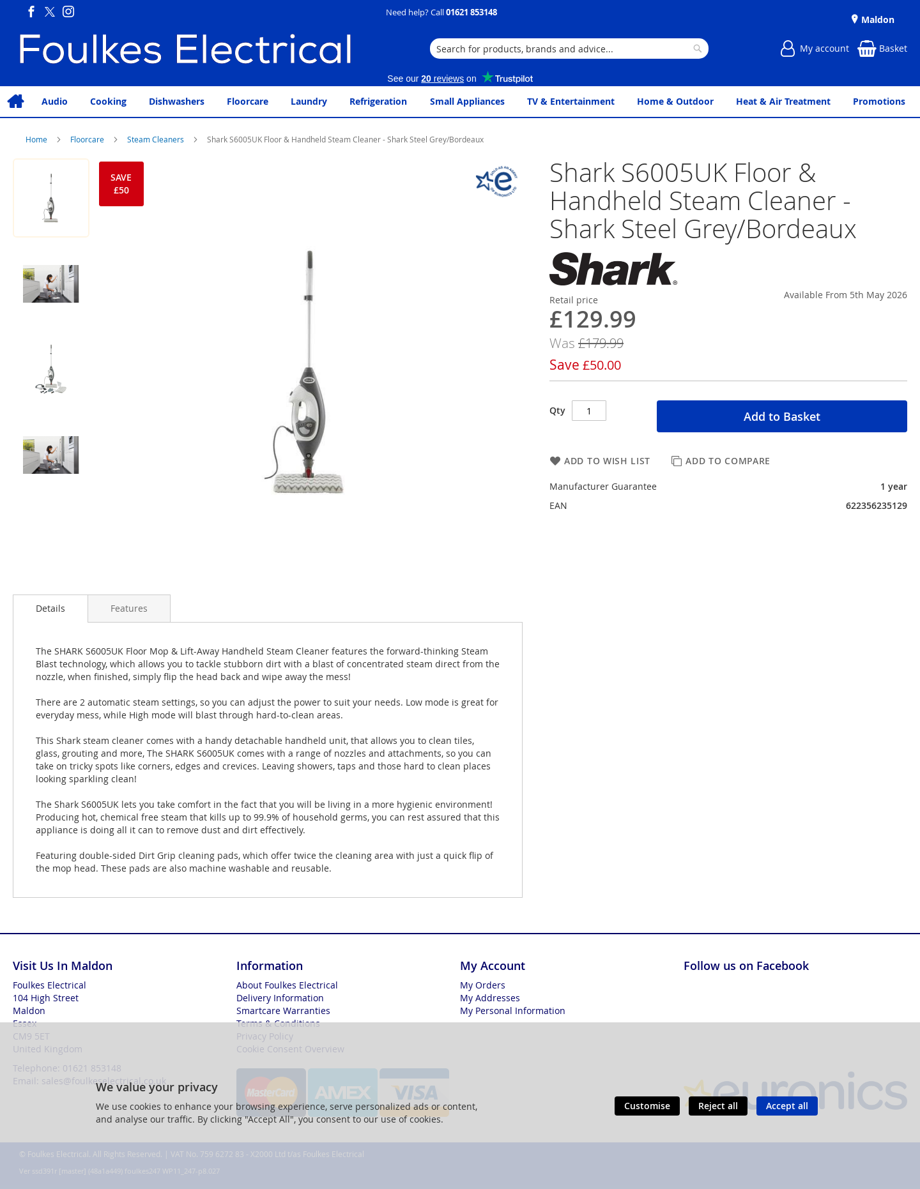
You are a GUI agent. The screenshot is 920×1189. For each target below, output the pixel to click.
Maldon (876, 19)
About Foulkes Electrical (287, 985)
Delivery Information (280, 998)
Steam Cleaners (156, 139)
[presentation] (50, 608)
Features (129, 608)
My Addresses (490, 998)
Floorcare (88, 139)
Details (50, 608)
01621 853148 (471, 12)
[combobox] (569, 48)
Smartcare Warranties (283, 1010)
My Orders (482, 985)
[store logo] (185, 48)
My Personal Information (512, 1010)
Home (37, 139)
